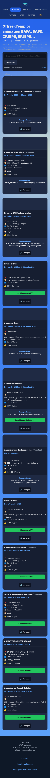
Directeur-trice (10, 501)
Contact (25, 758)
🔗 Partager (25, 129)
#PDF (22, 15)
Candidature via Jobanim (25, 420)
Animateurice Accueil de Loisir (17, 688)
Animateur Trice (11, 323)
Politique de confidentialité (25, 769)
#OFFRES (15, 10)
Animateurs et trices (13, 384)
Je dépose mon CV (25, 293)
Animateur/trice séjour (14, 152)
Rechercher (10, 62)
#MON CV (27, 10)
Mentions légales (25, 764)
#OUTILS (31, 15)
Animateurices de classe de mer (18, 450)
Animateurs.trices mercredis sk (18, 92)
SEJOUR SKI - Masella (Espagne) (18, 594)
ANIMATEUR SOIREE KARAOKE (17, 641)
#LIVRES (12, 15)
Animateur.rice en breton (15, 547)
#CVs (5, 10)
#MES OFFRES (40, 10)
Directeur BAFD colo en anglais (17, 213)
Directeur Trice (10, 264)
